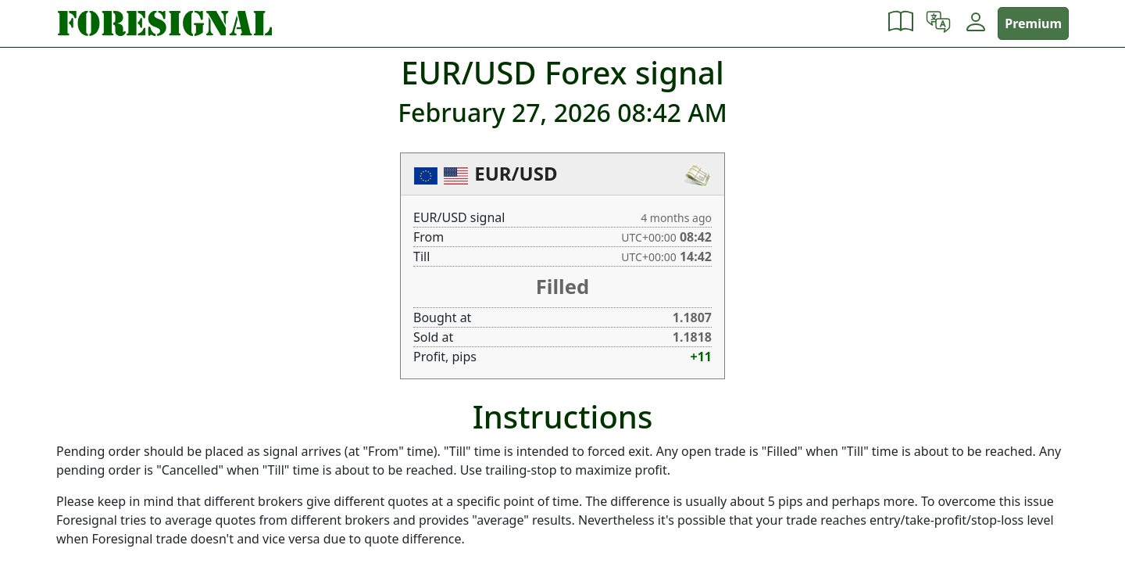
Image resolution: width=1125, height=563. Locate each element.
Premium (1033, 23)
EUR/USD (515, 173)
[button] (901, 23)
